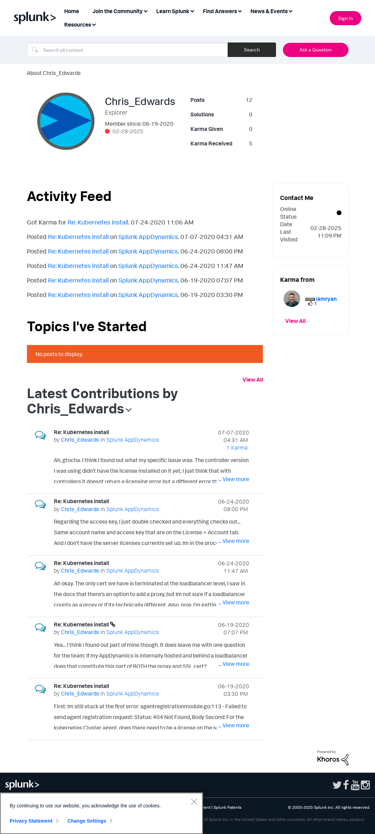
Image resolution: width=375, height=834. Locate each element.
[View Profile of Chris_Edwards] (80, 439)
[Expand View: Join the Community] (145, 10)
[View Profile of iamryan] (326, 298)
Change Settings (86, 821)
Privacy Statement (31, 821)
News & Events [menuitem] (269, 11)
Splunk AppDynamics (148, 236)
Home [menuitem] (71, 11)
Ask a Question (315, 49)
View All (253, 379)
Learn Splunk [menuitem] (172, 11)
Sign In (345, 18)
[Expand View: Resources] (93, 24)
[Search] (127, 49)
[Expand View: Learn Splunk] (192, 10)
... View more (233, 479)
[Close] (193, 801)
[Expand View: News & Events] (290, 10)
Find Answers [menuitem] (220, 11)
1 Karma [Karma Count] (237, 447)
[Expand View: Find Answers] (239, 10)
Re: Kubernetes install (98, 222)
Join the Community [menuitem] (117, 11)
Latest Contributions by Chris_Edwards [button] (102, 400)
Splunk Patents (227, 807)
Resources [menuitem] (77, 24)
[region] (101, 813)
